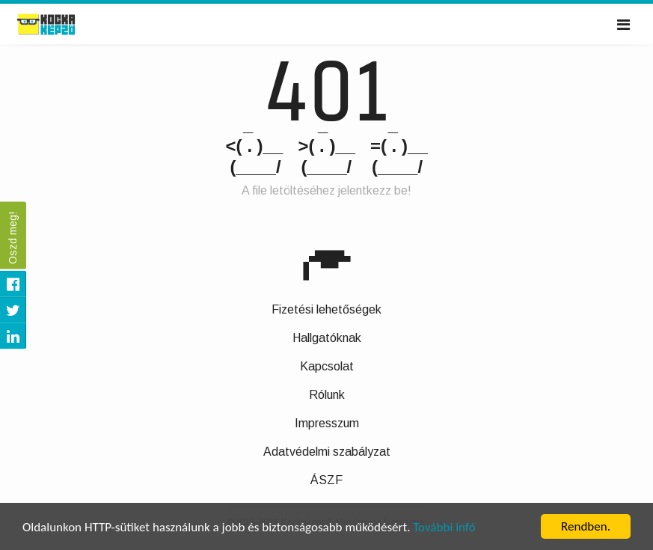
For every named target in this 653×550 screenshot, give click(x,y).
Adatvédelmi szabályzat (326, 451)
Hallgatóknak (326, 337)
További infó (444, 528)
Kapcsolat (327, 366)
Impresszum (327, 423)
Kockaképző (62, 24)
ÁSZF (326, 480)
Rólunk (327, 394)
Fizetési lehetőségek (326, 309)
